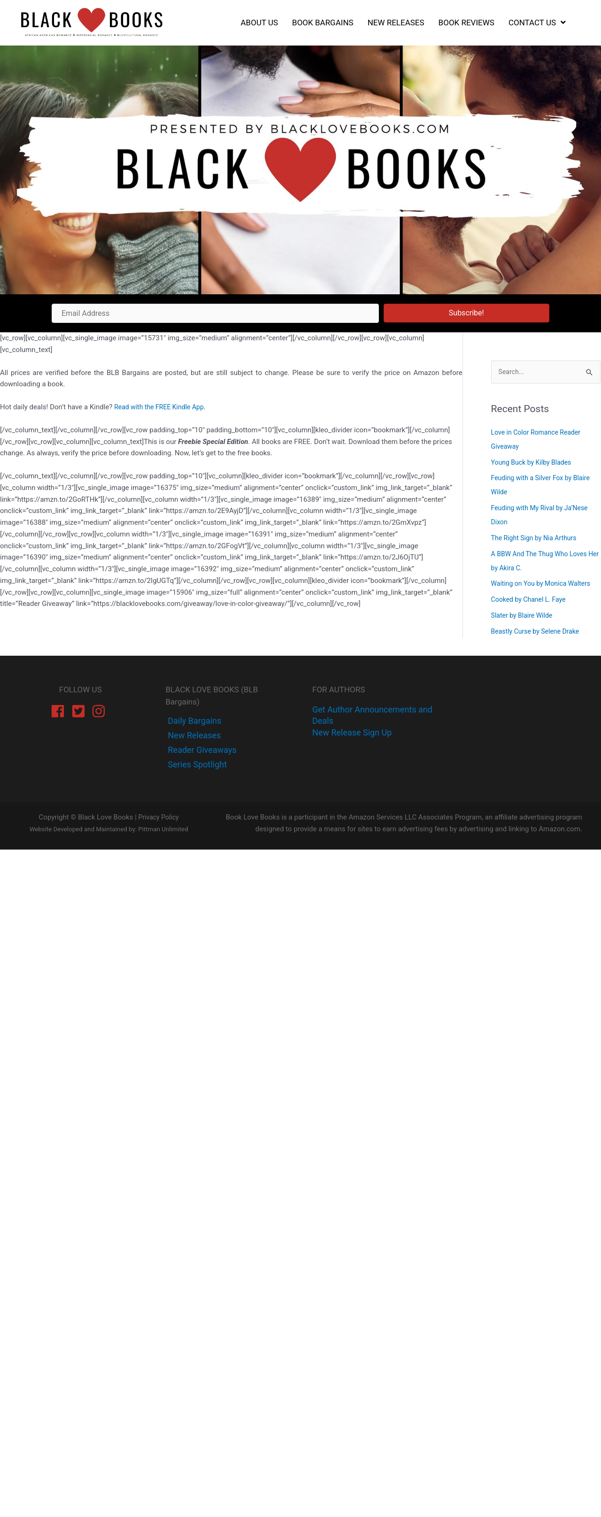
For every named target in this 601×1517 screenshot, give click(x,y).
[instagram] (101, 712)
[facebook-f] (194, 722)
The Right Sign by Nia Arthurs (537, 539)
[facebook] (60, 712)
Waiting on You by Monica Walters (544, 584)
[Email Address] (215, 313)
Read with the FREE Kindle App (162, 407)
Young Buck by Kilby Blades (534, 463)
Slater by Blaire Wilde (524, 616)
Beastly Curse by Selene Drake (538, 632)
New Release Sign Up (352, 733)
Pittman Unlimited (163, 830)
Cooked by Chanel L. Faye (531, 600)
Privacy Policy (158, 818)
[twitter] (193, 736)
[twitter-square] (80, 712)
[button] (466, 313)
